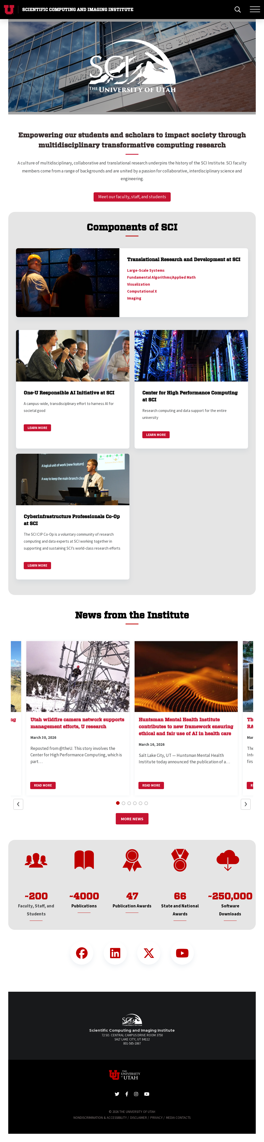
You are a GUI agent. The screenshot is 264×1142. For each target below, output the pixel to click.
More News (132, 818)
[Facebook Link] (81, 953)
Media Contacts (178, 1117)
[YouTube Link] (182, 953)
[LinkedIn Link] (115, 953)
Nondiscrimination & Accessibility (100, 1117)
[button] (21, 67)
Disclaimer (138, 1117)
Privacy (156, 1117)
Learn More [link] (37, 428)
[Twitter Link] (148, 953)
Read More (43, 785)
